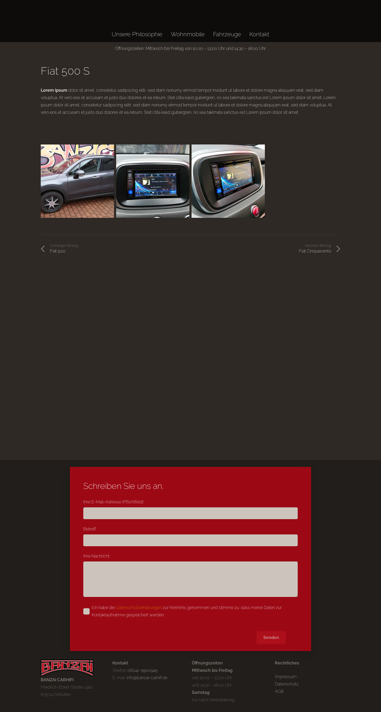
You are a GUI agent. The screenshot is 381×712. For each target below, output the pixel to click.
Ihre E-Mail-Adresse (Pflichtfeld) (190, 509)
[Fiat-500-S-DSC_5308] (77, 181)
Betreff (190, 536)
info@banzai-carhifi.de (147, 677)
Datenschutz (286, 684)
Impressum (286, 676)
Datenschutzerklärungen (139, 607)
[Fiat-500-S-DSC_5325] (228, 181)
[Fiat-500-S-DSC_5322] (152, 181)
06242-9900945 (142, 670)
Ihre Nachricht (190, 575)
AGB (279, 691)
